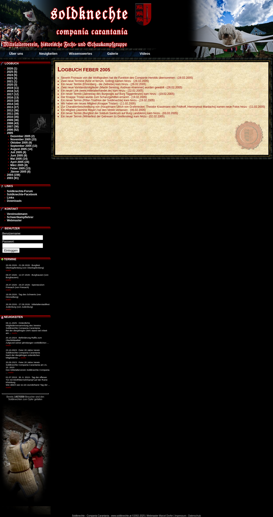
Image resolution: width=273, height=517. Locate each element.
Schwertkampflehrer (20, 217)
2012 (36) (13, 110)
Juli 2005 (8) (18, 152)
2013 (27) (13, 107)
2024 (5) (12, 75)
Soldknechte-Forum (20, 191)
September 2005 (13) (23, 145)
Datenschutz (194, 515)
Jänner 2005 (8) (20, 171)
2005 (10, 133)
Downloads (14, 200)
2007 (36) (13, 126)
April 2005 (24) (19, 162)
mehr (8, 270)
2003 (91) (13, 178)
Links (10, 197)
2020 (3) (12, 84)
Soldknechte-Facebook (22, 194)
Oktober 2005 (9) (21, 142)
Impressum (180, 515)
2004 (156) (13, 174)
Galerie (112, 53)
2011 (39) (13, 113)
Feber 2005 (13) (20, 168)
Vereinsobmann (17, 214)
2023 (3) (12, 78)
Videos (145, 53)
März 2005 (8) (19, 165)
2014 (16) (13, 104)
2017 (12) (13, 94)
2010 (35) (13, 116)
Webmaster (14, 220)
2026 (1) (12, 68)
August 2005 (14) (21, 149)
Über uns (16, 53)
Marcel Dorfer (166, 515)
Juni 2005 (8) (18, 155)
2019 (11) (13, 88)
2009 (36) (13, 120)
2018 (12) (13, 91)
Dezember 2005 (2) (22, 136)
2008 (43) (13, 123)
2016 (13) (13, 97)
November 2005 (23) (23, 139)
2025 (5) (12, 71)
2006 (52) (13, 129)
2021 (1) (12, 81)
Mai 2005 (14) (19, 158)
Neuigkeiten (48, 53)
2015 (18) (13, 100)
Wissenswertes (80, 53)
